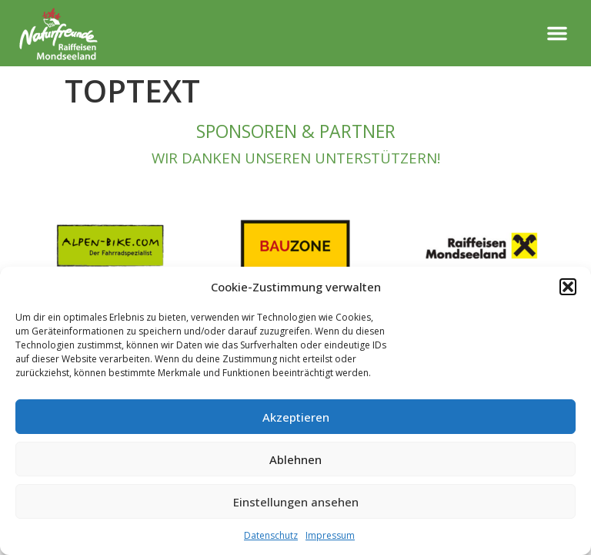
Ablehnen (295, 459)
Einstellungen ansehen (296, 502)
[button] (568, 286)
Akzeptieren (295, 417)
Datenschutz (271, 535)
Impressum (330, 535)
